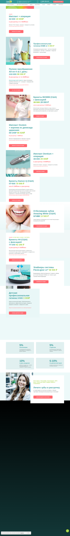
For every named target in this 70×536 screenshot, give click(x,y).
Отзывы (54, 4)
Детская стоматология (22, 4)
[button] (16, 31)
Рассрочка (37, 4)
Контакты (61, 4)
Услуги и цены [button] (10, 4)
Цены (31, 4)
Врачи (48, 4)
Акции (43, 4)
